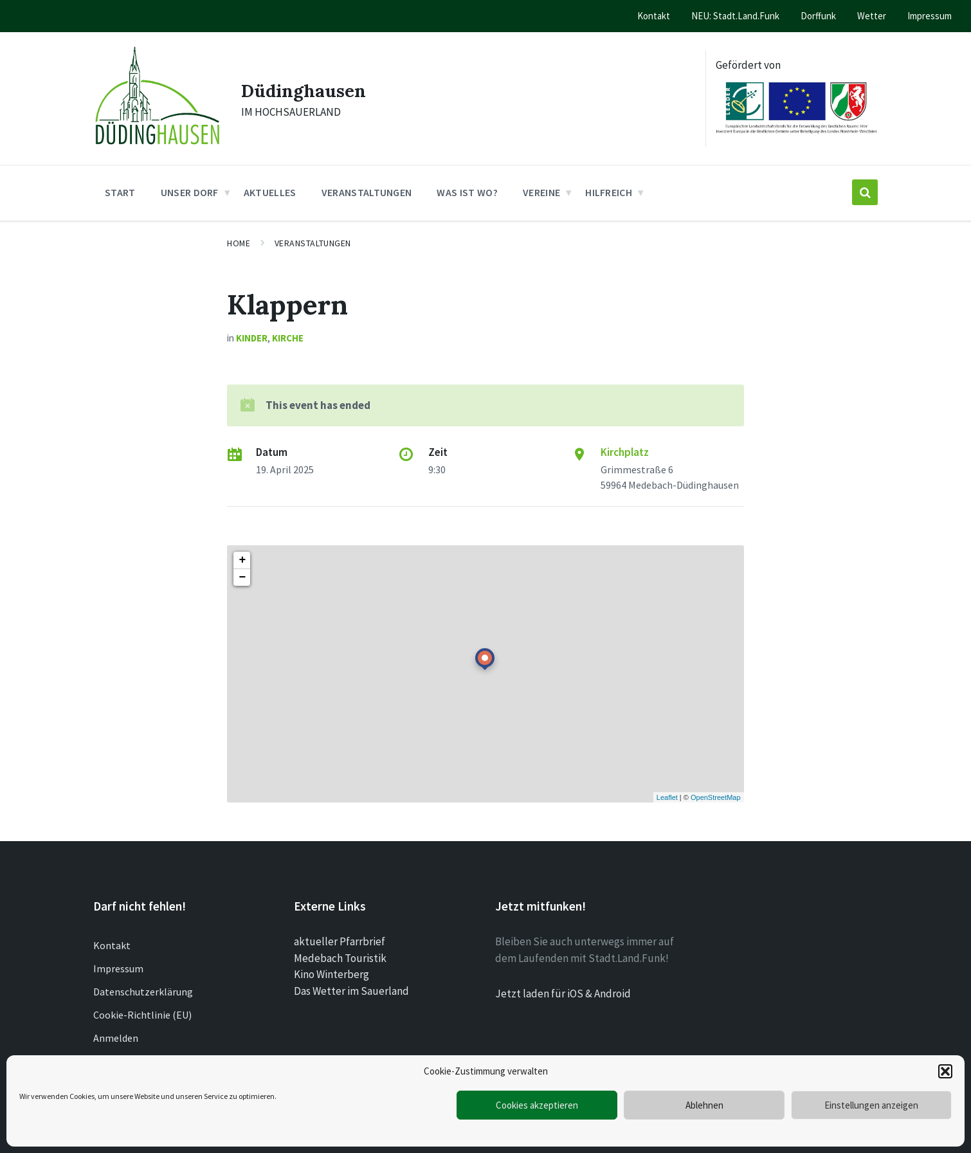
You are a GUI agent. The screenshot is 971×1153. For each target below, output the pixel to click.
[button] (945, 1071)
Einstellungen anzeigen (871, 1105)
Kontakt (112, 945)
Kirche (288, 338)
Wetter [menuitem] (871, 16)
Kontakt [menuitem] (653, 16)
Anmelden (115, 1037)
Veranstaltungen (313, 243)
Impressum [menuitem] (929, 16)
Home (238, 243)
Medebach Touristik (340, 958)
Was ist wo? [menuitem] (467, 192)
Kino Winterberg (331, 974)
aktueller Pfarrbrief (339, 941)
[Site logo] (157, 148)
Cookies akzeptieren (537, 1105)
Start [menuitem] (120, 192)
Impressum (118, 968)
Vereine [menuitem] (541, 192)
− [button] (242, 577)
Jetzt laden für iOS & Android (563, 993)
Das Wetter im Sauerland (351, 991)
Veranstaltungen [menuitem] (367, 192)
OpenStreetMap (716, 797)
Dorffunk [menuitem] (818, 16)
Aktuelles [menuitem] (270, 192)
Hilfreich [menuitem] (608, 192)
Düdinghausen (308, 90)
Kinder (252, 338)
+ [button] (242, 560)
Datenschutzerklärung (143, 991)
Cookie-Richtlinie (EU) (142, 1014)
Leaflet (667, 797)
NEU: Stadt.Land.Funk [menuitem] (735, 16)
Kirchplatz (625, 452)
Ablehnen (704, 1105)
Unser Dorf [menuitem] (190, 192)
